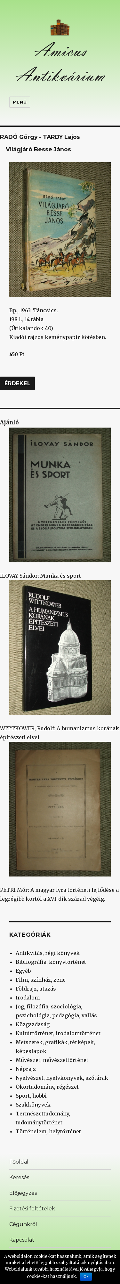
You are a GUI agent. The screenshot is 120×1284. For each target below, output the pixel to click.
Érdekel (17, 383)
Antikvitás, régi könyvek (48, 953)
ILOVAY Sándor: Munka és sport (55, 503)
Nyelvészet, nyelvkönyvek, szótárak (62, 1078)
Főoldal (18, 1162)
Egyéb (23, 971)
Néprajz (26, 1069)
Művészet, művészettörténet (52, 1060)
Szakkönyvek (33, 1104)
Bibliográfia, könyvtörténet (51, 962)
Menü (20, 102)
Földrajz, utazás (36, 988)
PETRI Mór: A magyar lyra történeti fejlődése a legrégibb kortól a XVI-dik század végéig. (59, 822)
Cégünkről (23, 1224)
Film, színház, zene (41, 980)
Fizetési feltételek (32, 1209)
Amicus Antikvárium (60, 63)
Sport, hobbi (31, 1096)
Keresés (19, 1177)
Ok (86, 1276)
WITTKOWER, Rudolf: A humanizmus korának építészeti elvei (59, 660)
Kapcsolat (21, 1240)
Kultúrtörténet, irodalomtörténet (58, 1033)
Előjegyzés (23, 1193)
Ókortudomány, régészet (47, 1087)
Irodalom (28, 997)
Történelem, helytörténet (48, 1131)
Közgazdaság (33, 1024)
